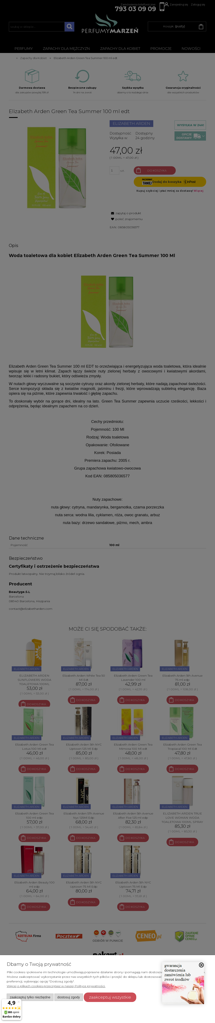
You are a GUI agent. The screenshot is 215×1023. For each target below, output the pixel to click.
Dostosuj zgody (68, 997)
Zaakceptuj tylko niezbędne (30, 997)
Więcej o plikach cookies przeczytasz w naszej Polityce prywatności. (56, 986)
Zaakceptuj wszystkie (110, 997)
